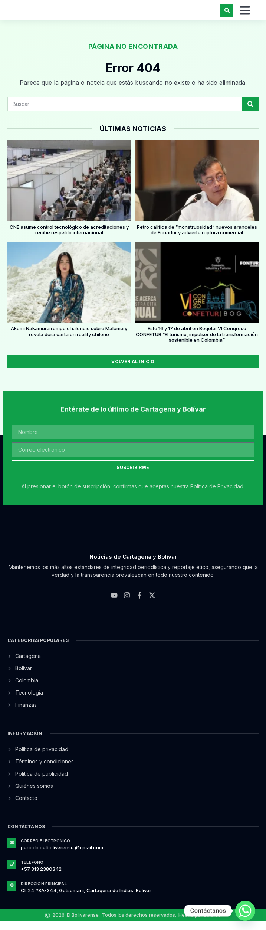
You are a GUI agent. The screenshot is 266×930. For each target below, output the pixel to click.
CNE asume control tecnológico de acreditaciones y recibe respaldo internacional (69, 238)
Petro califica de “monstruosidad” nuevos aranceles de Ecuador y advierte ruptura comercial (197, 238)
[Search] (250, 112)
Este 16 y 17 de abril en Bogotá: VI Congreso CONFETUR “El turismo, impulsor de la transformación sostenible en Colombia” (197, 342)
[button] (226, 14)
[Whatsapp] (245, 911)
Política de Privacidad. (217, 495)
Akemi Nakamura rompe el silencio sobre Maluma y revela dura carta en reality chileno (69, 340)
